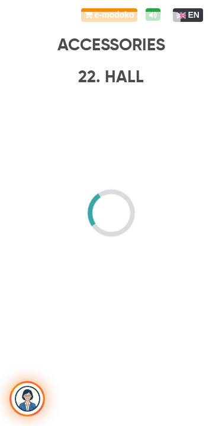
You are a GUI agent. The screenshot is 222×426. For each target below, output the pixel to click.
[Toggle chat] (27, 399)
